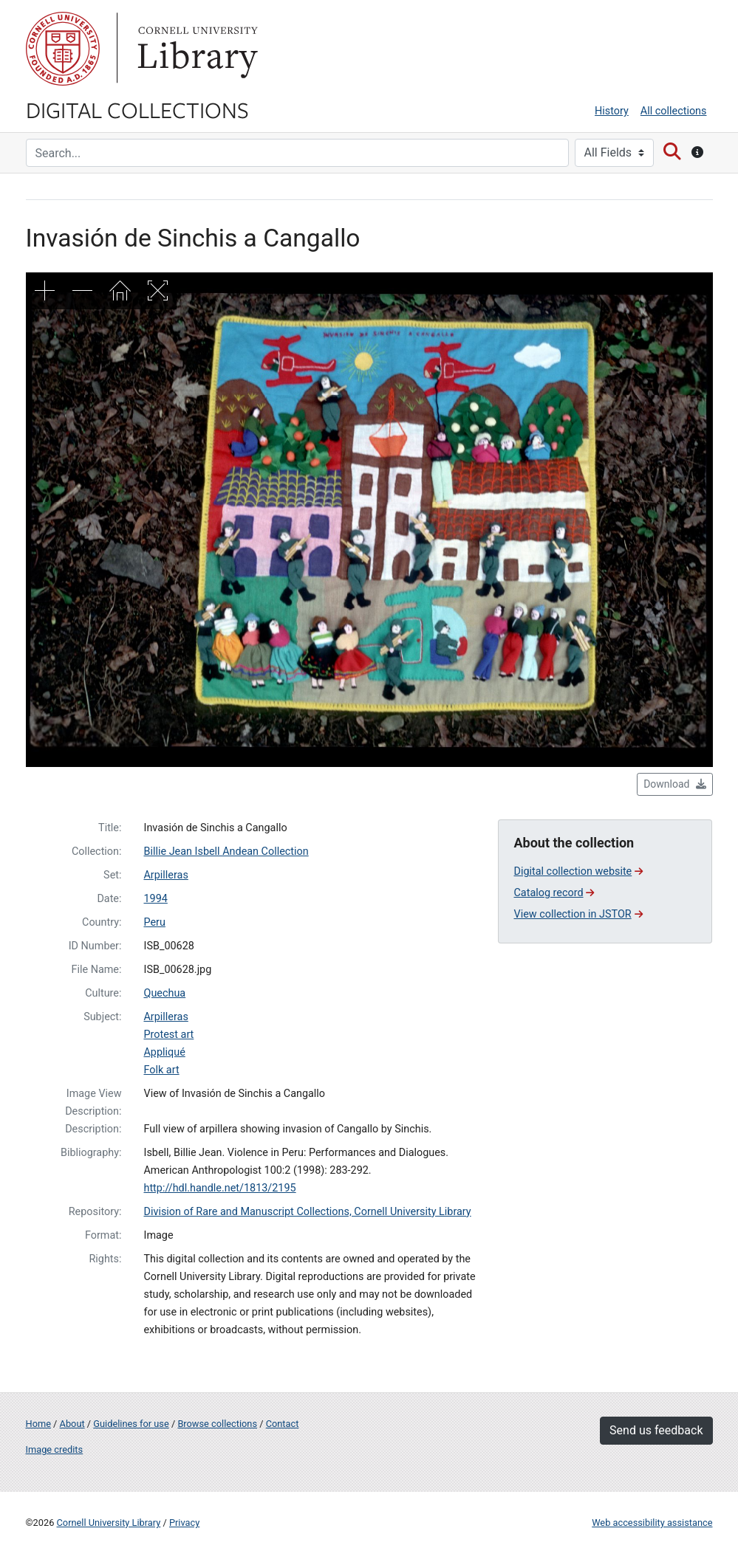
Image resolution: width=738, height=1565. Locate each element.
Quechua (164, 993)
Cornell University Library (109, 1522)
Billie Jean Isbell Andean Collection (225, 851)
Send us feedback (656, 1430)
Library (196, 49)
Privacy (184, 1522)
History (612, 111)
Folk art (161, 1070)
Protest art (168, 1034)
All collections (673, 111)
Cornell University (63, 49)
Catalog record (553, 893)
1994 (155, 898)
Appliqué (164, 1052)
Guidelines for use (130, 1423)
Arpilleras (165, 875)
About (72, 1423)
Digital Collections (137, 109)
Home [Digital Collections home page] (38, 1423)
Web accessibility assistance (652, 1522)
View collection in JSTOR (577, 914)
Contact (282, 1423)
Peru (154, 922)
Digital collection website (578, 871)
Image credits (54, 1449)
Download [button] (674, 784)
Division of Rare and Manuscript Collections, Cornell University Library (307, 1211)
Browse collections (217, 1423)
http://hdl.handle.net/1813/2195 (219, 1188)
